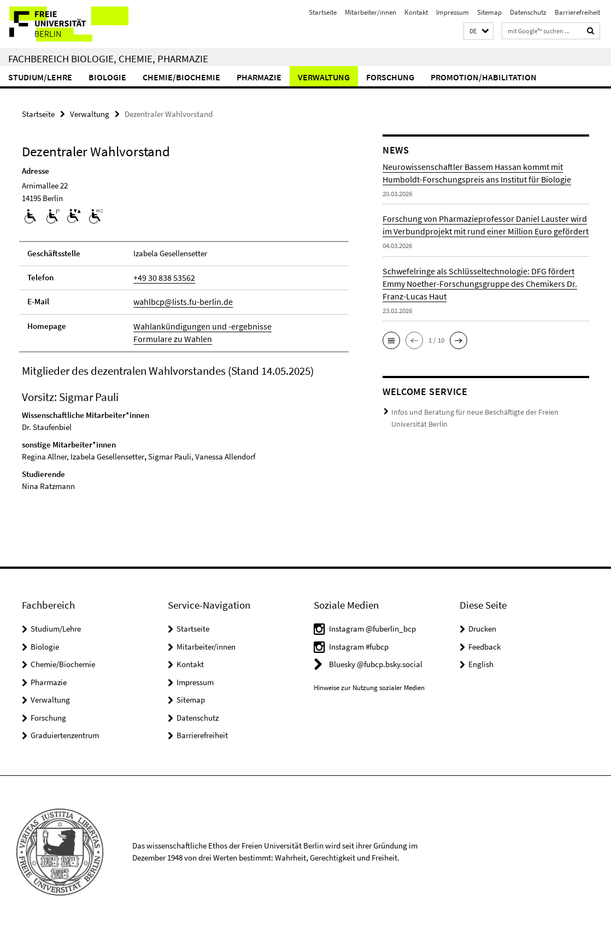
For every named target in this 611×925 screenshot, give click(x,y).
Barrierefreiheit (577, 12)
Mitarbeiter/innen (370, 12)
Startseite (323, 12)
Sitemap (489, 12)
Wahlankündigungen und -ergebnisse (196, 324)
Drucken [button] (482, 626)
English (481, 661)
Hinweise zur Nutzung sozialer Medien (369, 685)
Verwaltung (324, 77)
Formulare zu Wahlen (169, 336)
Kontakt (416, 12)
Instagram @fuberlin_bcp (372, 626)
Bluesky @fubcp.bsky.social (375, 661)
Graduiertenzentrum (65, 732)
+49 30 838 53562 (160, 277)
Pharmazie (259, 77)
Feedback (484, 644)
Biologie (107, 77)
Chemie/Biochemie (181, 77)
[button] (478, 31)
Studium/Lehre (40, 77)
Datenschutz (528, 12)
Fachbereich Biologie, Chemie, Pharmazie (108, 58)
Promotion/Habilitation (484, 77)
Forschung (390, 77)
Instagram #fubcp (359, 644)
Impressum (452, 12)
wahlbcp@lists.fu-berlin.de (179, 300)
